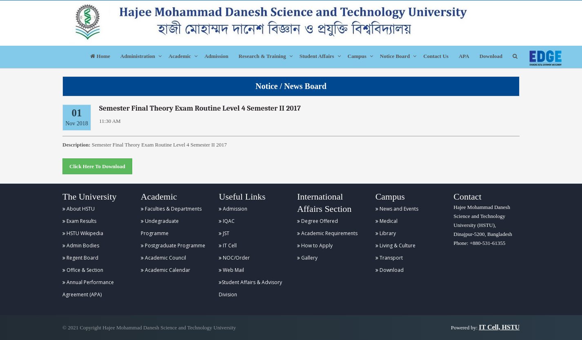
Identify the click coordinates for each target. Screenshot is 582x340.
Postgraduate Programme (173, 245)
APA (464, 56)
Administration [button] (137, 56)
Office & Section (82, 270)
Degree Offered (317, 221)
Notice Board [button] (395, 56)
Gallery (307, 257)
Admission (216, 56)
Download (491, 56)
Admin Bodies (80, 245)
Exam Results (79, 221)
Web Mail (231, 270)
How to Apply (315, 245)
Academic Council (163, 257)
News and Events (396, 208)
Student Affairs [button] (317, 56)
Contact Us (436, 56)
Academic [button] (180, 56)
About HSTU (78, 208)
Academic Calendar (165, 270)
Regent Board (80, 257)
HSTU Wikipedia (82, 233)
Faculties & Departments (171, 208)
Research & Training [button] (262, 56)
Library (385, 233)
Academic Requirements (327, 233)
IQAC (227, 221)
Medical (386, 221)
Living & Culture (395, 245)
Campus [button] (357, 56)
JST (224, 233)
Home (100, 56)
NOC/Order (234, 257)
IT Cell (228, 245)
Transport (389, 257)
